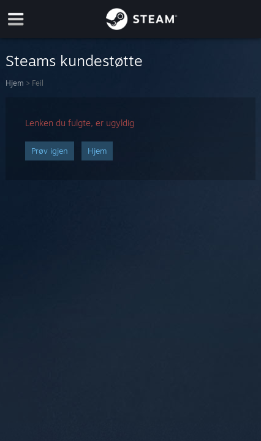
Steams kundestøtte (74, 60)
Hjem (15, 83)
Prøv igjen (49, 151)
